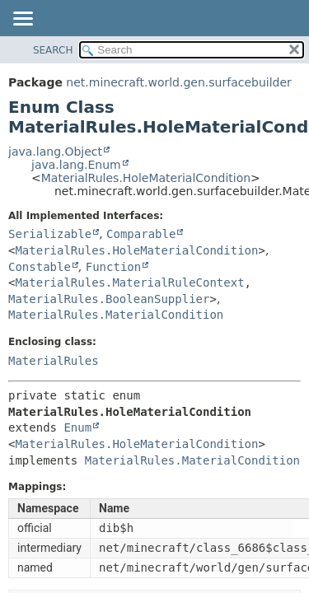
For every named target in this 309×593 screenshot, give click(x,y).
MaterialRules (53, 360)
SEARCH (53, 50)
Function (113, 266)
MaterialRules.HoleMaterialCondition (145, 177)
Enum (77, 427)
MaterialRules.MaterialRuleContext (129, 282)
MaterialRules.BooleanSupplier (108, 299)
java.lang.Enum (76, 164)
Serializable (49, 233)
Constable (39, 266)
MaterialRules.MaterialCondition (115, 314)
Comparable (141, 233)
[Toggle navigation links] (22, 19)
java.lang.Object (55, 151)
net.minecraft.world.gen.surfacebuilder (178, 82)
